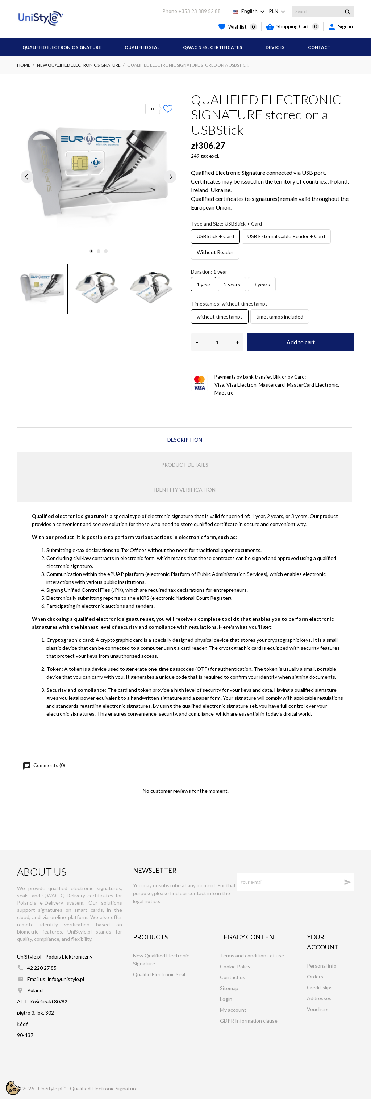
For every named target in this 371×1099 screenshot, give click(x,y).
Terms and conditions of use (252, 955)
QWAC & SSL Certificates (212, 47)
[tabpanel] (98, 176)
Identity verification (185, 490)
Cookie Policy (235, 966)
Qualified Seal (142, 47)
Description (184, 440)
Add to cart (301, 341)
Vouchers (318, 1009)
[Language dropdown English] (253, 11)
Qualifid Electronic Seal (159, 974)
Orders (315, 976)
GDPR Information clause (249, 1021)
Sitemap (229, 988)
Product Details (184, 465)
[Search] (323, 11)
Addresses (319, 998)
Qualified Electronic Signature (61, 47)
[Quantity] (217, 342)
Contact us (232, 977)
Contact (319, 47)
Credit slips (320, 987)
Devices (275, 47)
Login (226, 999)
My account (233, 1010)
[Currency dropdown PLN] (278, 11)
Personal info (322, 966)
